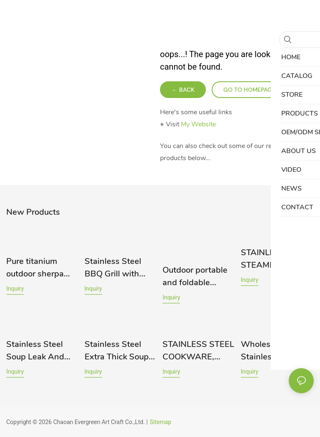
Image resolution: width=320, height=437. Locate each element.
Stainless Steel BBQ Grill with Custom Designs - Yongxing (119, 268)
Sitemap (160, 422)
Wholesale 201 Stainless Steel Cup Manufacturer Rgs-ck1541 (275, 351)
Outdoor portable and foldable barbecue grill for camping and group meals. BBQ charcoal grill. (196, 276)
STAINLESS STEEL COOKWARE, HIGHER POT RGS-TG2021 (198, 351)
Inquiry (15, 288)
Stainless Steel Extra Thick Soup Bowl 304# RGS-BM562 (117, 351)
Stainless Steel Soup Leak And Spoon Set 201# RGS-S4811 (37, 351)
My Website (198, 124)
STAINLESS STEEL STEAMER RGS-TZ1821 (276, 259)
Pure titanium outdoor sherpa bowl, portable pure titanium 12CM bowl (35, 268)
